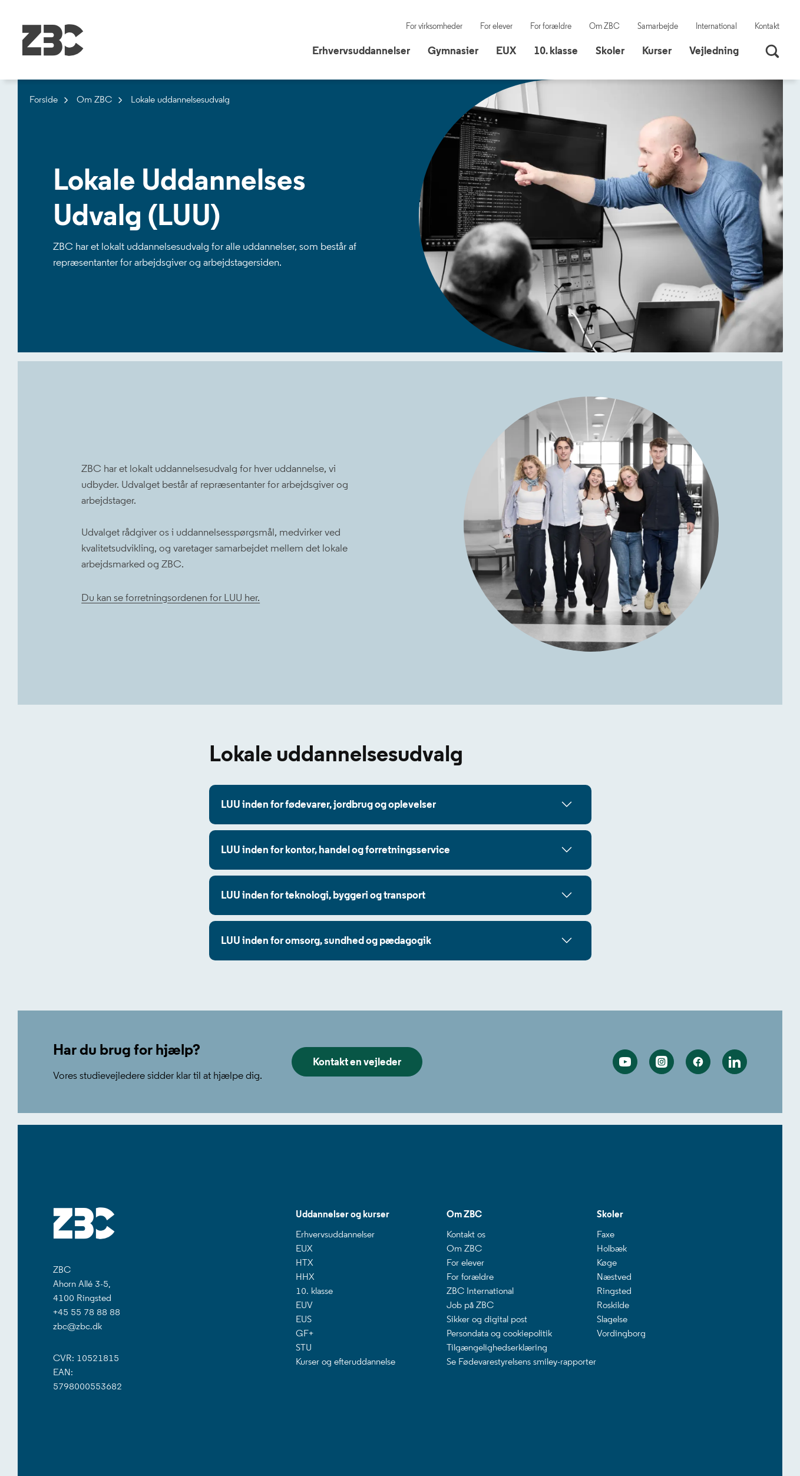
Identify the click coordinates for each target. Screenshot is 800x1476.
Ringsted (614, 1290)
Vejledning (714, 50)
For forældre (550, 26)
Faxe (605, 1234)
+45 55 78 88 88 (86, 1311)
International (716, 26)
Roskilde (613, 1304)
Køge (607, 1262)
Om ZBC (604, 26)
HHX (305, 1276)
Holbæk (612, 1248)
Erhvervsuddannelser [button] (365, 49)
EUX (304, 1248)
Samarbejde (657, 26)
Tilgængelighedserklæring (497, 1347)
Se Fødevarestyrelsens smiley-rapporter (521, 1361)
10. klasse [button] (560, 49)
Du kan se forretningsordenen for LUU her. (170, 597)
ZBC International (480, 1290)
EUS (304, 1319)
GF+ (304, 1333)
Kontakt (767, 26)
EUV (304, 1304)
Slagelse (612, 1319)
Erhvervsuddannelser (335, 1234)
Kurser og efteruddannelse (345, 1361)
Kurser (657, 50)
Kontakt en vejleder (357, 1061)
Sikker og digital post (487, 1319)
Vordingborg (621, 1333)
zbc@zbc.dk (77, 1326)
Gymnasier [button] (457, 49)
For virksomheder (434, 26)
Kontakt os (466, 1234)
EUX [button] (510, 49)
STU (304, 1347)
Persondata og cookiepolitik (499, 1333)
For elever (496, 26)
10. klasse (314, 1290)
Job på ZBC (470, 1304)
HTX (304, 1262)
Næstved (614, 1276)
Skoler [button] (614, 49)
